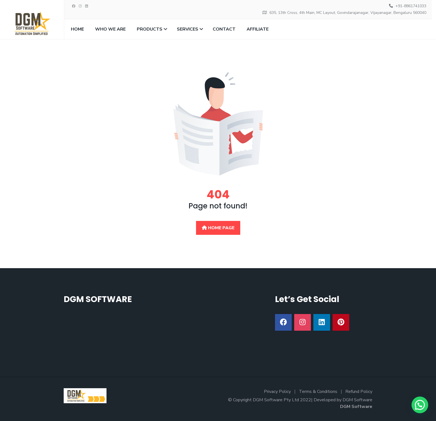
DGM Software (356, 406)
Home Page (218, 228)
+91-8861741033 (410, 6)
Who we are (110, 29)
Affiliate (258, 29)
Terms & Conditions (318, 391)
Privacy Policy (277, 391)
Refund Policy (358, 391)
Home (77, 29)
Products (149, 29)
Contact (224, 29)
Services (187, 29)
